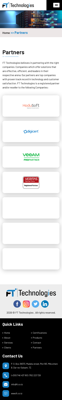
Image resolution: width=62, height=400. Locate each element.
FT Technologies (24, 312)
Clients (7, 347)
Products (37, 337)
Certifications (40, 332)
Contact (37, 342)
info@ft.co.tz (17, 384)
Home (6, 33)
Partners (37, 347)
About (7, 337)
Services (8, 342)
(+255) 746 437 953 (19, 375)
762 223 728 (35, 375)
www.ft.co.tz (16, 393)
